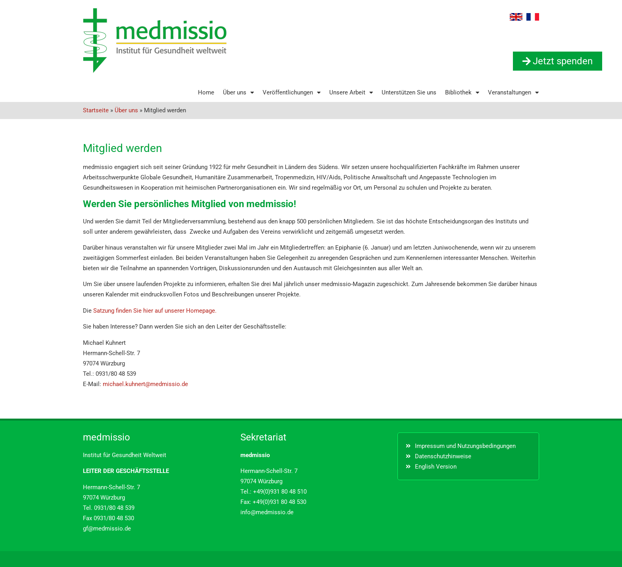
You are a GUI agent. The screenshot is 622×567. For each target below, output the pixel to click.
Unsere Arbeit (351, 93)
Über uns (238, 93)
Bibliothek (462, 93)
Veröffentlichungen (292, 93)
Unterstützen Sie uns (409, 92)
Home (206, 92)
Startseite (96, 110)
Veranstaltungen (513, 93)
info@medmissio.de (267, 512)
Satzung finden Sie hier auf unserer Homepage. (155, 310)
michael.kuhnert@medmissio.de (145, 384)
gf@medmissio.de (107, 528)
